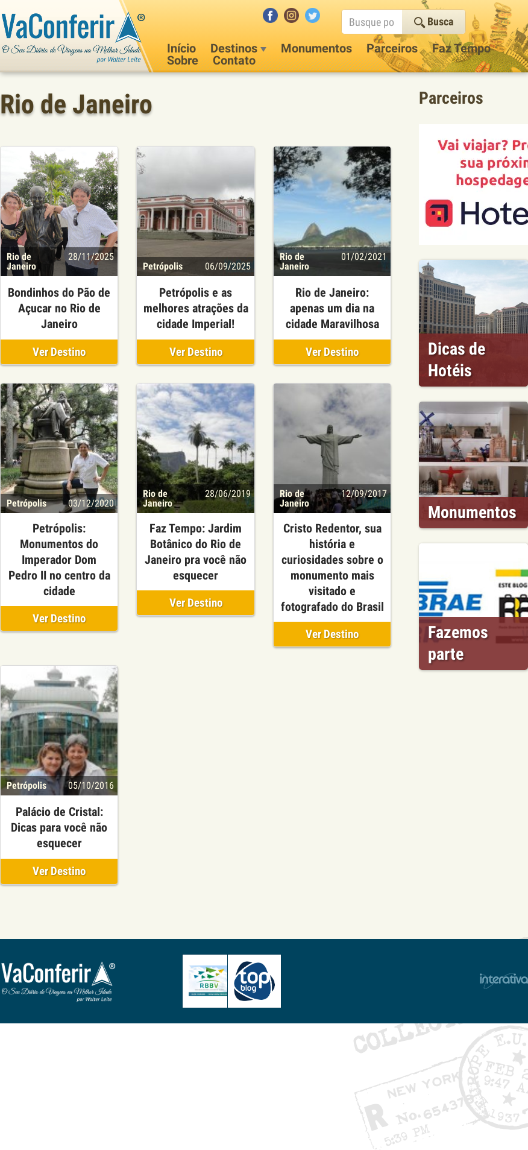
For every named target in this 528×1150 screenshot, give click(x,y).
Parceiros (392, 48)
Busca (433, 21)
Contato (234, 60)
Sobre (182, 60)
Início (181, 48)
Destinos (238, 48)
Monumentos (316, 48)
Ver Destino (59, 352)
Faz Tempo (461, 48)
